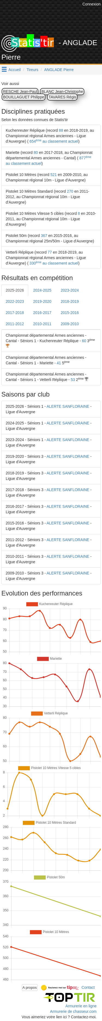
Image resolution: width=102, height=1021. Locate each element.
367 (44, 235)
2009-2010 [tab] (70, 324)
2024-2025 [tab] (42, 290)
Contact (88, 987)
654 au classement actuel (53, 141)
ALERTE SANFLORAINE (68, 406)
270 (70, 191)
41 (59, 363)
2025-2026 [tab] (15, 290)
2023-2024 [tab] (70, 290)
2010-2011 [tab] (42, 324)
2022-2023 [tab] (15, 301)
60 (84, 341)
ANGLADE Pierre (59, 70)
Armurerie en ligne (81, 1006)
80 (36, 152)
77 (50, 252)
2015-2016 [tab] (70, 312)
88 (61, 130)
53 (73, 379)
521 (53, 174)
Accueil (14, 70)
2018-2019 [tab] (70, 301)
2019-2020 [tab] (42, 301)
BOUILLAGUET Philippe (23, 97)
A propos (30, 987)
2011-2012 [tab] (15, 324)
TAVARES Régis (62, 97)
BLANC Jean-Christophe (62, 91)
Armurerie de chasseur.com (73, 1011)
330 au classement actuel (53, 263)
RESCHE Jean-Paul (20, 91)
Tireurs (32, 70)
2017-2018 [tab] (15, 312)
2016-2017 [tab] (42, 312)
